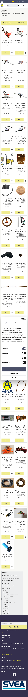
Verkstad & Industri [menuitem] (8, 586)
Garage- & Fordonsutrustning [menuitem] (10, 578)
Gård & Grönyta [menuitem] (6, 588)
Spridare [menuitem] (6, 600)
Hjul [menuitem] (5, 604)
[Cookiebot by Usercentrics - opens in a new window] (20, 319)
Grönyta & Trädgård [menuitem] (8, 596)
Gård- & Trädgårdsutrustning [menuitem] (10, 594)
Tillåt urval (14, 373)
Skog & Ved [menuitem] (6, 610)
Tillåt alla (14, 369)
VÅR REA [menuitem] (4, 572)
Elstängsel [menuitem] (5, 591)
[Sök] (19, 5)
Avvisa (14, 377)
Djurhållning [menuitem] (6, 592)
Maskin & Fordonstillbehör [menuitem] (9, 575)
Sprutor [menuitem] (6, 598)
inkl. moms (19, 1)
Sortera (21, 23)
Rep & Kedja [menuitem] (6, 612)
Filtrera (8, 23)
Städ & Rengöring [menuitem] (7, 614)
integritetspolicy (4, 632)
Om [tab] (23, 322)
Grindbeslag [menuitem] (6, 608)
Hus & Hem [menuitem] (5, 583)
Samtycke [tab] (5, 322)
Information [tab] (14, 322)
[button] (2, 1)
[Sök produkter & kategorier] (12, 5)
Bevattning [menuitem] (6, 606)
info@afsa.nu (17, 660)
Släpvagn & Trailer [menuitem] (7, 580)
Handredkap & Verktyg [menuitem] (9, 602)
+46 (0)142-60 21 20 (6, 654)
